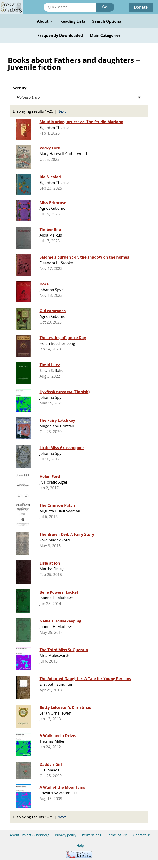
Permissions (91, 835)
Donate (141, 7)
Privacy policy (65, 835)
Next (61, 111)
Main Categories (105, 35)
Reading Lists (72, 21)
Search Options (106, 21)
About (45, 21)
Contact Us (141, 835)
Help (80, 845)
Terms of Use (117, 835)
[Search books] (70, 7)
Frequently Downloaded (60, 35)
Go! (105, 7)
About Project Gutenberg (29, 835)
